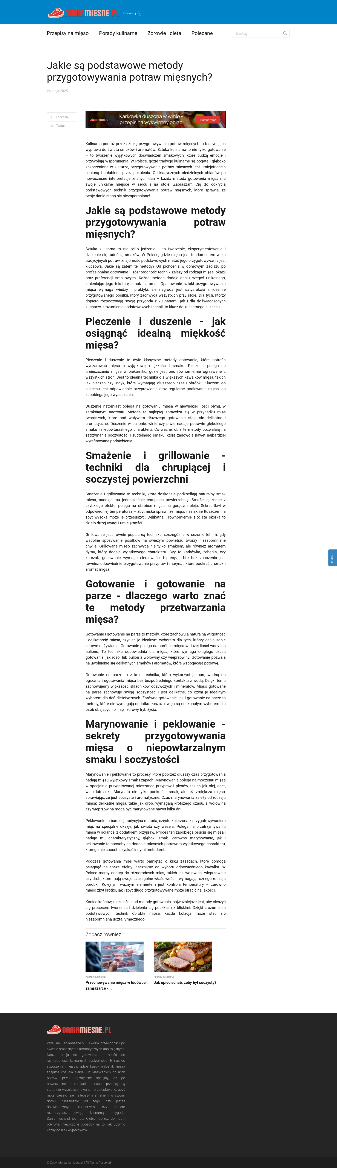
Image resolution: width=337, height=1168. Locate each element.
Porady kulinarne (118, 33)
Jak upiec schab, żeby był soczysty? (185, 982)
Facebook (62, 117)
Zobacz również (103, 934)
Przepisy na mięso (68, 33)
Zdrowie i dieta (164, 33)
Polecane (202, 33)
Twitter (61, 125)
